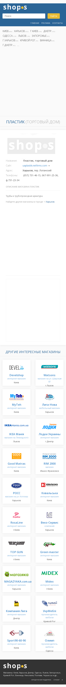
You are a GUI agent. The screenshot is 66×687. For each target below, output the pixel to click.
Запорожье (39, 35)
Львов (22, 35)
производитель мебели (49, 614)
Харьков (19, 31)
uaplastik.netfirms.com (35, 165)
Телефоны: (12, 175)
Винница (45, 40)
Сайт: (9, 165)
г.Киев (34, 31)
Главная (34, 23)
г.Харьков (9, 40)
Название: (11, 160)
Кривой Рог (27, 40)
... (18, 45)
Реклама (45, 23)
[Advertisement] (33, 82)
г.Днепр (7, 45)
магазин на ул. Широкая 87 (49, 378)
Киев (6, 31)
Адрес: (9, 170)
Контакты (57, 23)
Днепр (47, 31)
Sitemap (56, 680)
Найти (53, 16)
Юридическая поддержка (41, 680)
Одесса (8, 35)
